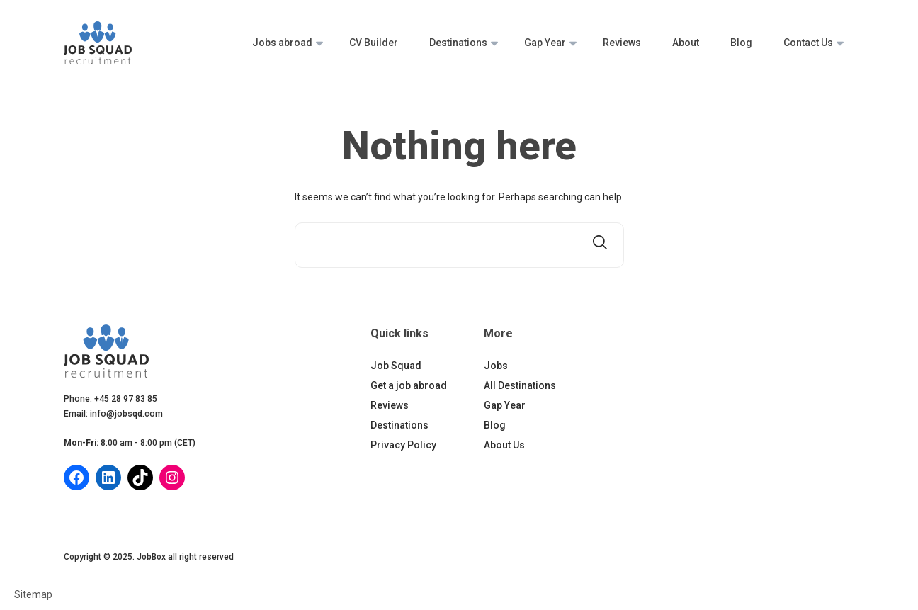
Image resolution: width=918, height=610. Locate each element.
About (685, 42)
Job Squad (395, 365)
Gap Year (545, 42)
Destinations (458, 42)
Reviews (622, 42)
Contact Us (808, 42)
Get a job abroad (408, 385)
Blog (741, 42)
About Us (504, 445)
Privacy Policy (403, 445)
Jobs (496, 365)
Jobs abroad (282, 42)
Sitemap (33, 594)
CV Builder (373, 42)
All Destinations (520, 385)
